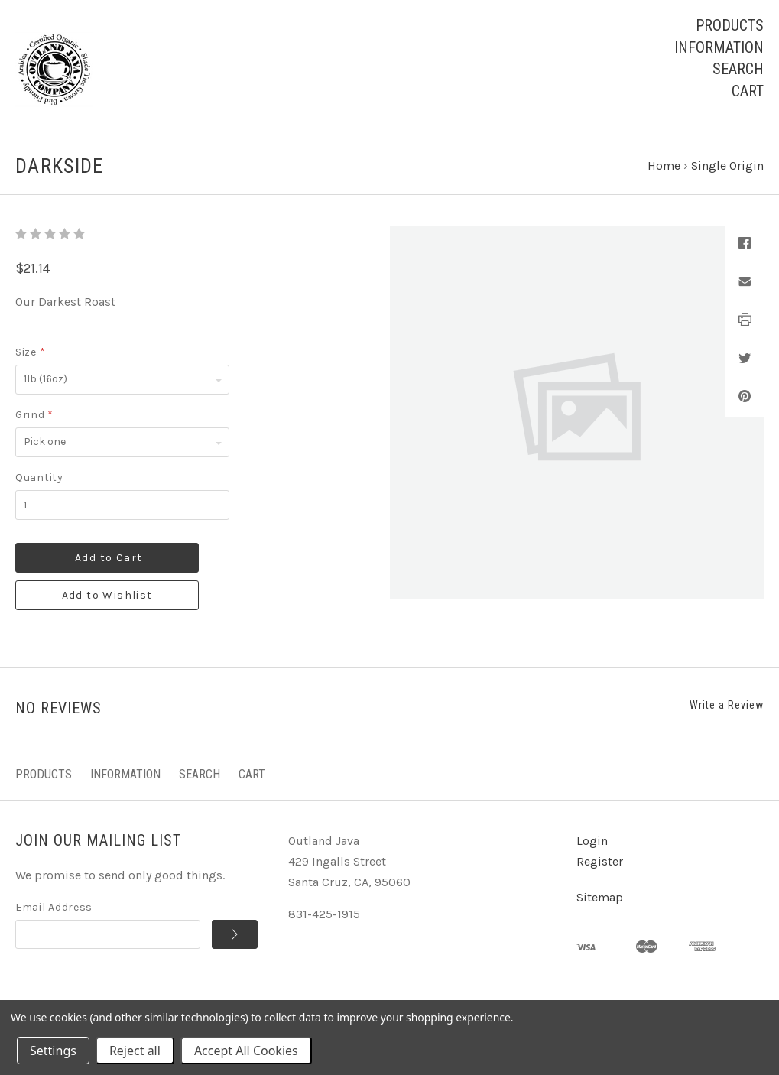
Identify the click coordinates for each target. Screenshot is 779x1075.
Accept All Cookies (246, 1050)
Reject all (135, 1050)
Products (730, 25)
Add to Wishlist (107, 595)
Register (599, 861)
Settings (53, 1050)
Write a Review (727, 705)
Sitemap (599, 897)
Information (719, 47)
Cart (748, 91)
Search (738, 69)
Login (592, 840)
